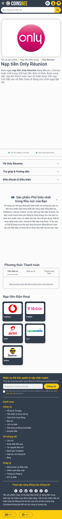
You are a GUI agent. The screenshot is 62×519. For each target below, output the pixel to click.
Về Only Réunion (13, 163)
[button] (3, 3)
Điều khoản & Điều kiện (17, 179)
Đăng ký (51, 386)
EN (9, 514)
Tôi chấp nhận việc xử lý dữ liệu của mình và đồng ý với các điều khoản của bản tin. (31, 392)
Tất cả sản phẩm (9, 59)
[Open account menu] (53, 3)
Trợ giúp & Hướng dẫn (16, 171)
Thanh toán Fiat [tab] (49, 272)
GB (26, 514)
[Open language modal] (47, 3)
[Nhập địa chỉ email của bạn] (23, 386)
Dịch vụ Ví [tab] (31, 271)
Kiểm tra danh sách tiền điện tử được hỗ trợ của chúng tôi (31, 284)
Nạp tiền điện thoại (29, 59)
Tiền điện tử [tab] (12, 271)
